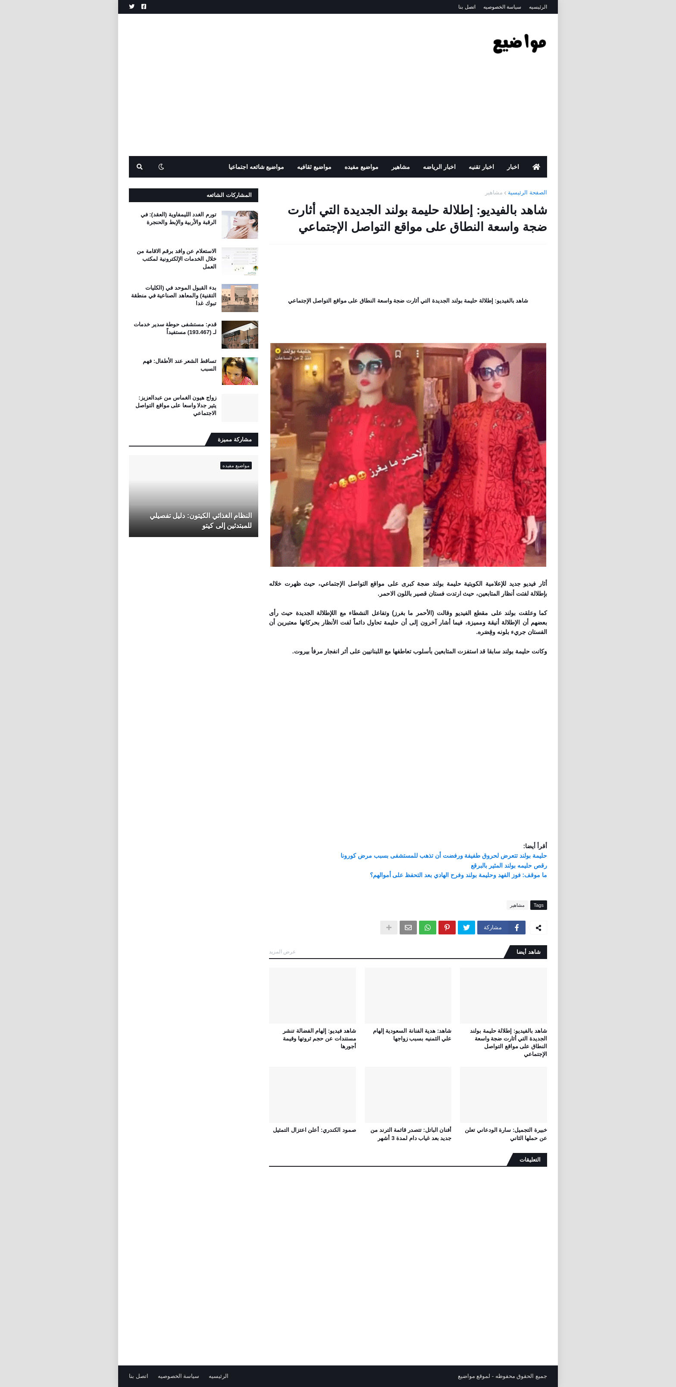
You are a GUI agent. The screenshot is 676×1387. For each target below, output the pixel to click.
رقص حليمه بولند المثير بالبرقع (509, 865)
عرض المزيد (282, 952)
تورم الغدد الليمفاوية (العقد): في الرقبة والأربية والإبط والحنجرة (178, 218)
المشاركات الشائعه (229, 195)
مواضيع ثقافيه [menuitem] (314, 166)
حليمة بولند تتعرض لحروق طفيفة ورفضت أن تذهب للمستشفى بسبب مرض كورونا (444, 855)
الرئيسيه (538, 7)
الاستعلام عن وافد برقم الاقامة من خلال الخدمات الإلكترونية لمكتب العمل (176, 259)
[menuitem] (536, 167)
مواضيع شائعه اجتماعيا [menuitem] (256, 166)
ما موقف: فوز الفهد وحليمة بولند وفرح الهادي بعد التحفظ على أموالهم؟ (458, 875)
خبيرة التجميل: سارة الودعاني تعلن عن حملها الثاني (506, 1134)
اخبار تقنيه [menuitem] (481, 166)
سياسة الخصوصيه (502, 7)
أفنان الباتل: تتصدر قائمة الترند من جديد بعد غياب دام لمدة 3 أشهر (410, 1134)
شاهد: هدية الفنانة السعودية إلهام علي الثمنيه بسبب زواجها (412, 1035)
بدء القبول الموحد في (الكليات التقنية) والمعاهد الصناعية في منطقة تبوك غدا (173, 295)
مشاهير (494, 192)
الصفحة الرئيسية (527, 192)
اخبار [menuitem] (513, 166)
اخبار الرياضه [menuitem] (439, 166)
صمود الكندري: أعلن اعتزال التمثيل (314, 1130)
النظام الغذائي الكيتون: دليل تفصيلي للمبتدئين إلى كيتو (201, 520)
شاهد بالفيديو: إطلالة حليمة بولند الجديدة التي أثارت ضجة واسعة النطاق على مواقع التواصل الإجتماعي (508, 1043)
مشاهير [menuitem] (400, 166)
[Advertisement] (286, 85)
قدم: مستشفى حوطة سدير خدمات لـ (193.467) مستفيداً (175, 328)
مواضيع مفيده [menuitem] (361, 166)
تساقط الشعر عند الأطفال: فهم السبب (179, 365)
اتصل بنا (466, 7)
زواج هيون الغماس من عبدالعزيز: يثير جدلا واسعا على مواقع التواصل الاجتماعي (175, 405)
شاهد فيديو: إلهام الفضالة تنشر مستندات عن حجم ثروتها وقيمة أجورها (319, 1039)
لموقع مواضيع (474, 1376)
